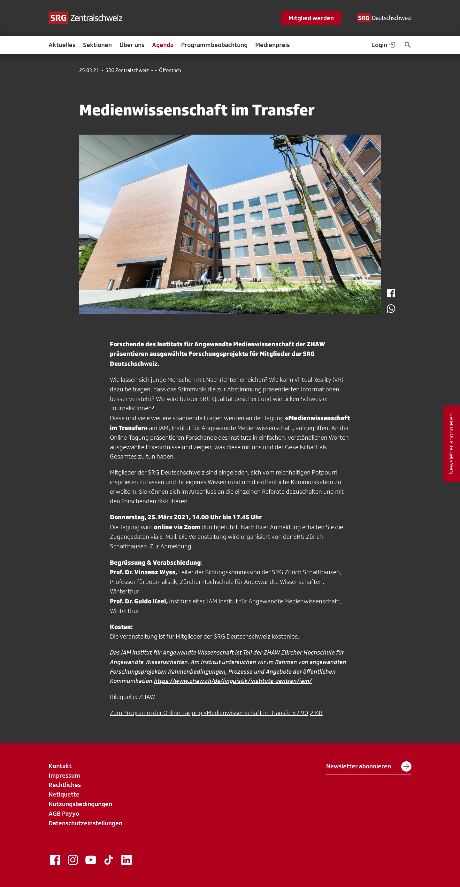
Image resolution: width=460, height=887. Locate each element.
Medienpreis (272, 44)
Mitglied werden (311, 17)
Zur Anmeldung (170, 546)
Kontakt (60, 765)
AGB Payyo (64, 813)
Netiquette (64, 794)
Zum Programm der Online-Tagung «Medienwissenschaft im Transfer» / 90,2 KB (216, 712)
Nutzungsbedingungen (80, 803)
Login (384, 45)
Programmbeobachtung (214, 44)
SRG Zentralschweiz (127, 70)
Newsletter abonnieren (368, 766)
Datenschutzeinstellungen (85, 823)
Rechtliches (65, 784)
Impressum (64, 775)
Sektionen (97, 44)
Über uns (131, 44)
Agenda (162, 44)
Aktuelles (62, 44)
